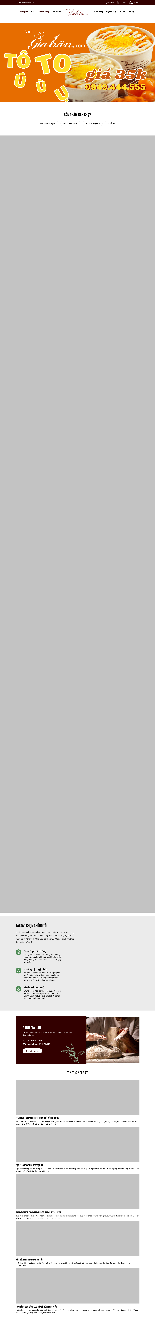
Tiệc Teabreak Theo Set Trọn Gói (29, 1165)
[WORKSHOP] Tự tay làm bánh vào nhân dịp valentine (38, 1212)
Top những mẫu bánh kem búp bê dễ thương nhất (36, 1306)
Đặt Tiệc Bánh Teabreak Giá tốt (29, 1259)
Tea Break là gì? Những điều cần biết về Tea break (37, 1117)
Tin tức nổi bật (77, 1072)
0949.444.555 (29, 2)
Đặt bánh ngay (32, 1051)
